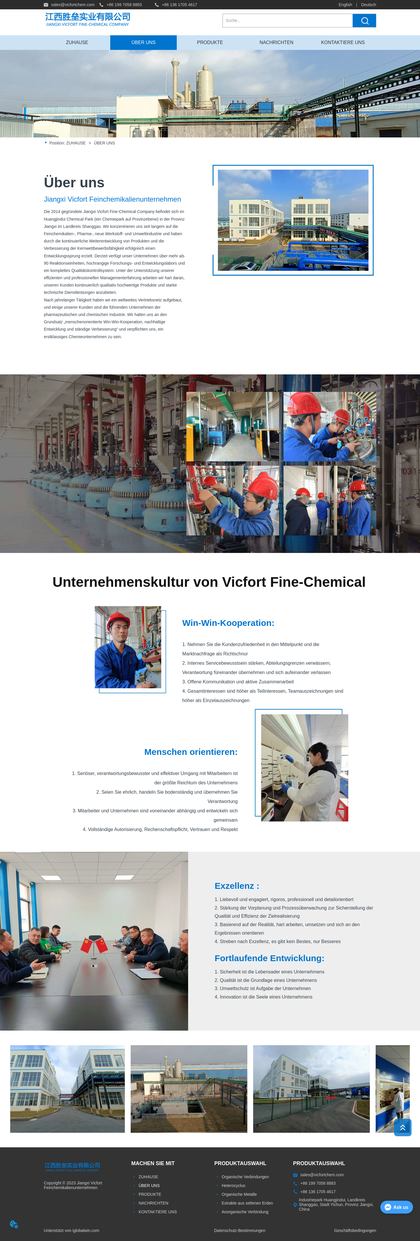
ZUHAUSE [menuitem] (77, 42)
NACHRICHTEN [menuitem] (276, 42)
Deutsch (368, 4)
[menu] (210, 42)
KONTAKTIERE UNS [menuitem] (343, 42)
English (345, 4)
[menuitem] (210, 42)
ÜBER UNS (104, 143)
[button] (210, 43)
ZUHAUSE (76, 143)
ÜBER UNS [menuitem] (144, 42)
